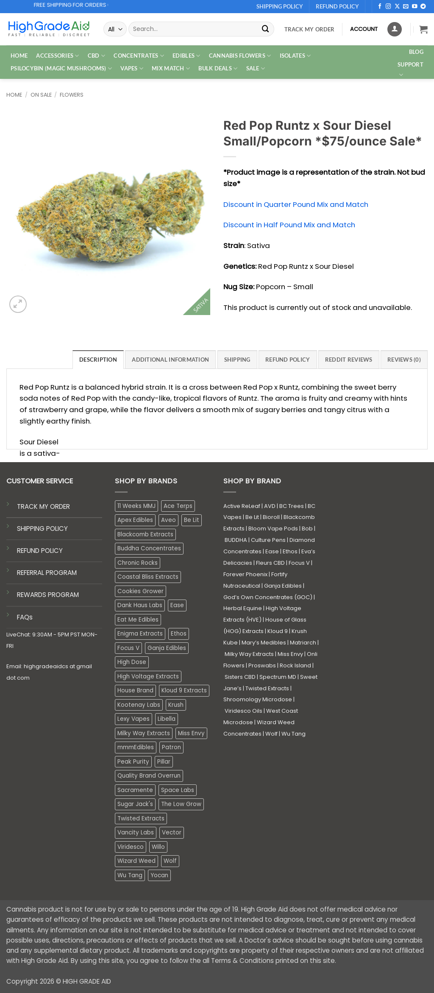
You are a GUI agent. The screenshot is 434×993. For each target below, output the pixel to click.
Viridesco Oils (243, 711)
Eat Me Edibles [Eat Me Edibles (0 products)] (138, 620)
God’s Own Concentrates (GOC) (267, 597)
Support (410, 70)
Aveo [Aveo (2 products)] (168, 520)
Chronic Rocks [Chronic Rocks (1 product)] (137, 563)
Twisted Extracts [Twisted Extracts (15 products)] (140, 818)
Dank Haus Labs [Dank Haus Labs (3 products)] (139, 605)
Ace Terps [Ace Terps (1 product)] (178, 506)
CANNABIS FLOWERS (240, 56)
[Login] (394, 29)
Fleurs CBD (270, 563)
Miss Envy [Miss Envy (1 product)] (191, 733)
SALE (255, 68)
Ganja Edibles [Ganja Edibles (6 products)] (166, 648)
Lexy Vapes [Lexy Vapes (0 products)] (133, 719)
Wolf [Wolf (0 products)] (170, 861)
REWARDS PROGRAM (48, 594)
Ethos (290, 551)
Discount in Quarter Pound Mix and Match (295, 204)
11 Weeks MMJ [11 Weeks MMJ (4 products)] (136, 506)
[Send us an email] (406, 7)
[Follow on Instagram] (388, 7)
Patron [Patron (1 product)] (171, 747)
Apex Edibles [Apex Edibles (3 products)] (135, 520)
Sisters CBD (240, 677)
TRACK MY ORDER (43, 506)
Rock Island (295, 665)
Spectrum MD (277, 677)
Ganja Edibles (283, 586)
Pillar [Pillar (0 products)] (163, 762)
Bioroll (271, 517)
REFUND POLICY (40, 550)
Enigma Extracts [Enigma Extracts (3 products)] (140, 634)
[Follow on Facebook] (380, 7)
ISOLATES (295, 56)
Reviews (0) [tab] (404, 359)
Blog (416, 51)
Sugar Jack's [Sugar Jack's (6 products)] (135, 804)
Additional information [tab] (170, 359)
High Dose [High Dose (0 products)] (131, 662)
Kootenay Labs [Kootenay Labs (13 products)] (138, 705)
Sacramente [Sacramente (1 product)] (135, 790)
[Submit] (265, 29)
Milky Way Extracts (249, 654)
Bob (307, 528)
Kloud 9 (277, 631)
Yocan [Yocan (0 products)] (159, 875)
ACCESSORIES (57, 56)
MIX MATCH (171, 68)
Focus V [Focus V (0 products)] (128, 648)
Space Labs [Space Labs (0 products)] (177, 790)
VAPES (131, 68)
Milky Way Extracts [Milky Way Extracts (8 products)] (143, 733)
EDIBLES (186, 56)
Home (14, 94)
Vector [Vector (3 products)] (171, 832)
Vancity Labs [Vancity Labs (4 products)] (135, 832)
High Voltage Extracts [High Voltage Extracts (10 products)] (148, 676)
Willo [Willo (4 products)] (158, 847)
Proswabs (262, 665)
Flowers (71, 94)
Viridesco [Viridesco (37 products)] (130, 847)
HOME (19, 55)
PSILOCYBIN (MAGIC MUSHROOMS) (61, 68)
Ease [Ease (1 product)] (177, 605)
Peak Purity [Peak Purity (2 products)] (133, 762)
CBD (96, 56)
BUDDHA (236, 540)
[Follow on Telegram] (423, 7)
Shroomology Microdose (257, 699)
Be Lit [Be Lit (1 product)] (191, 520)
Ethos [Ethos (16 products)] (178, 634)
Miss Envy (290, 654)
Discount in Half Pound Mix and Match (289, 225)
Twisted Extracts (267, 688)
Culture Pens (268, 540)
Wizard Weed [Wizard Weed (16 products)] (136, 861)
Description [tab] (98, 359)
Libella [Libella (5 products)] (166, 719)
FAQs (25, 617)
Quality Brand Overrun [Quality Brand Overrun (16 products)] (149, 776)
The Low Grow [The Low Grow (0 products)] (181, 804)
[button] (423, 29)
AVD (269, 506)
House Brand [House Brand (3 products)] (135, 690)
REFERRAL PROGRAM (47, 572)
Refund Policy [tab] (287, 359)
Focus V (299, 563)
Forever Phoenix (245, 574)
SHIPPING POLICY (42, 528)
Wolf (271, 734)
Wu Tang (293, 734)
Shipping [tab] (237, 359)
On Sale (41, 94)
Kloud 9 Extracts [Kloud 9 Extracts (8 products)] (184, 690)
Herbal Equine (242, 608)
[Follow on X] (397, 7)
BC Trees (291, 506)
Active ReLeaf (241, 506)
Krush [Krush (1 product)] (176, 705)
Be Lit (252, 517)
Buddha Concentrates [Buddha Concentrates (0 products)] (149, 548)
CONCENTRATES (139, 56)
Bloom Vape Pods (273, 528)
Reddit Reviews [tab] (349, 359)
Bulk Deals (217, 68)
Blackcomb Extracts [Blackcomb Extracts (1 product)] (145, 534)
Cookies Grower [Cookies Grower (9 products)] (140, 591)
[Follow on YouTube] (414, 7)
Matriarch (303, 643)
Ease (272, 551)
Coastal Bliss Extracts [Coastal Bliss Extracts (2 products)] (147, 577)
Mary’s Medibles (264, 643)
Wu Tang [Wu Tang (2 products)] (129, 875)
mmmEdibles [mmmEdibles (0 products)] (135, 747)
